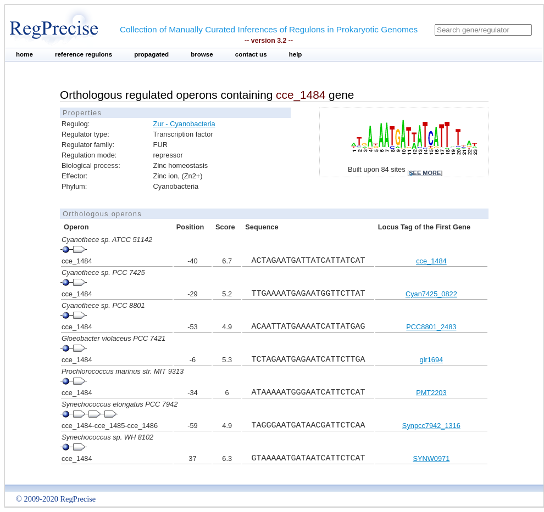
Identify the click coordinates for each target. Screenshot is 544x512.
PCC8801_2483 (431, 327)
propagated (151, 54)
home (24, 54)
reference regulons (83, 54)
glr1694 (431, 360)
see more (425, 173)
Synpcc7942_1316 (431, 425)
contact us (251, 54)
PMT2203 (431, 393)
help (295, 54)
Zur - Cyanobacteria (184, 124)
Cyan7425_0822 (431, 294)
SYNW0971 (431, 458)
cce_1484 (431, 261)
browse (202, 54)
